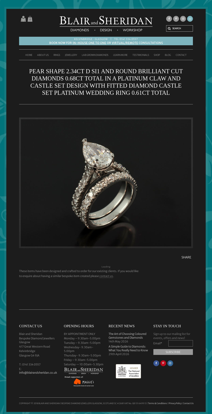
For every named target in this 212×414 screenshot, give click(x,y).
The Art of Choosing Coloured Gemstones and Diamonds (127, 335)
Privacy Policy (175, 403)
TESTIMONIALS (140, 55)
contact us (106, 276)
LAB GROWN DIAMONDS (95, 55)
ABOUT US (43, 55)
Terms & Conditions (157, 403)
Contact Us (188, 403)
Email (157, 343)
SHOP (157, 55)
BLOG (168, 55)
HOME (28, 55)
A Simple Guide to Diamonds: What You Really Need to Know (128, 348)
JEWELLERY (71, 55)
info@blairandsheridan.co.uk (38, 372)
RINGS (57, 55)
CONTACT (181, 55)
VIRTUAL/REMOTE (125, 43)
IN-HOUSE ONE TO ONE (89, 43)
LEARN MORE (120, 55)
